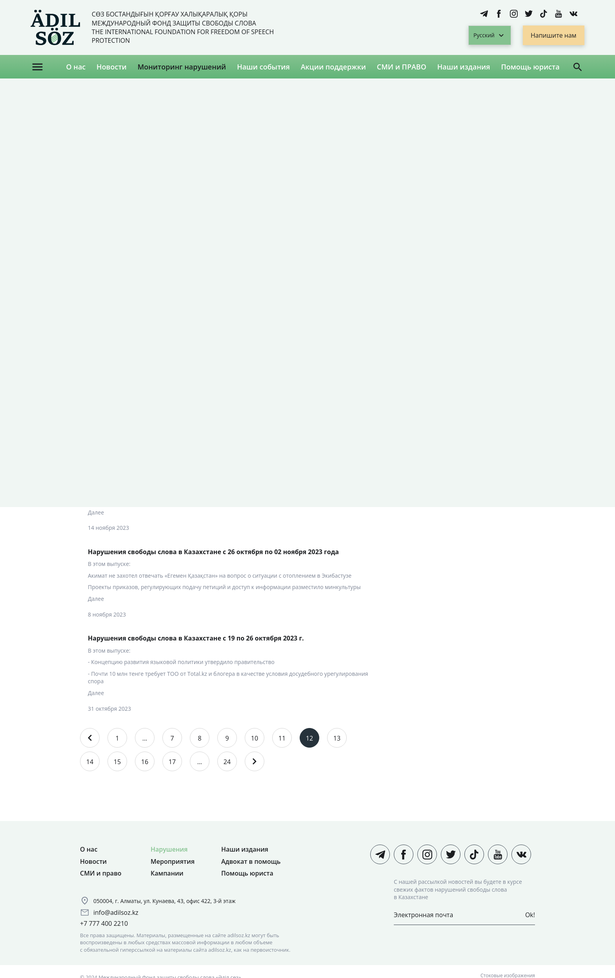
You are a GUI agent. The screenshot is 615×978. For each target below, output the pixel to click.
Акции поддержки (333, 66)
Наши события (263, 66)
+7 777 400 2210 (104, 923)
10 (254, 738)
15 (117, 761)
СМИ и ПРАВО (401, 66)
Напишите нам (554, 35)
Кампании (167, 873)
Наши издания (463, 66)
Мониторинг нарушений (182, 66)
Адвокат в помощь (250, 861)
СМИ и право (101, 873)
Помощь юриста (530, 66)
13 (336, 738)
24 (227, 761)
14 (89, 761)
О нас (76, 66)
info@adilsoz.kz (115, 912)
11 (282, 738)
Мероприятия (173, 861)
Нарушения (169, 849)
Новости (111, 66)
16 (144, 761)
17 (172, 761)
